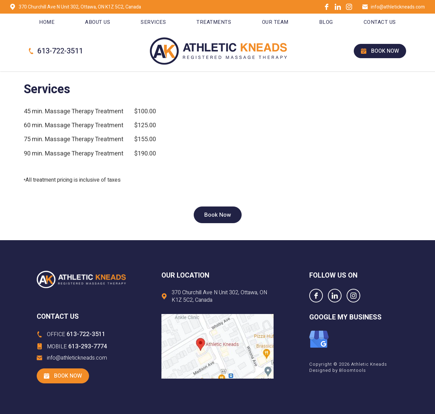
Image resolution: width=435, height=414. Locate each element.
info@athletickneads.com (398, 7)
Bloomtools (352, 370)
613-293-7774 (77, 346)
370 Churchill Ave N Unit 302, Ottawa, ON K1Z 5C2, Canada (80, 7)
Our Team (275, 22)
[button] (218, 214)
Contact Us (380, 22)
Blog (326, 22)
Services (153, 22)
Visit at (217, 346)
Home (46, 22)
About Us (97, 22)
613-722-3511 (60, 51)
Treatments (213, 22)
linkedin (338, 7)
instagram (349, 7)
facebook (327, 7)
